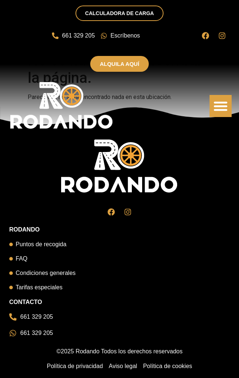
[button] (221, 106)
